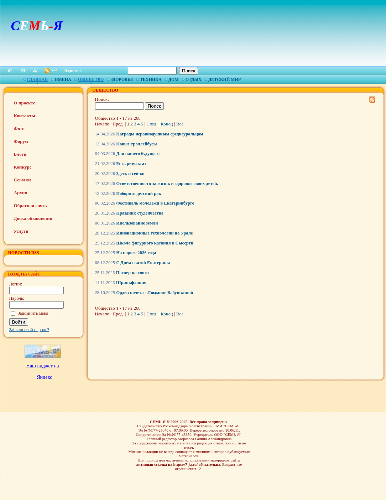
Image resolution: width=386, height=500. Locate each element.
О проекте (24, 102)
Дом (173, 79)
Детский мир (224, 79)
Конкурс (23, 167)
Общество (91, 79)
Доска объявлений (33, 218)
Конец (167, 124)
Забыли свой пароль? (29, 329)
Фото (19, 128)
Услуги (21, 231)
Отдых (194, 79)
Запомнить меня (33, 313)
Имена (62, 79)
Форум (21, 141)
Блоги (20, 154)
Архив (20, 192)
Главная (37, 79)
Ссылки (22, 179)
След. (151, 124)
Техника (151, 79)
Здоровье (121, 79)
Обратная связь (30, 205)
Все (179, 124)
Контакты (24, 115)
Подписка (73, 70)
